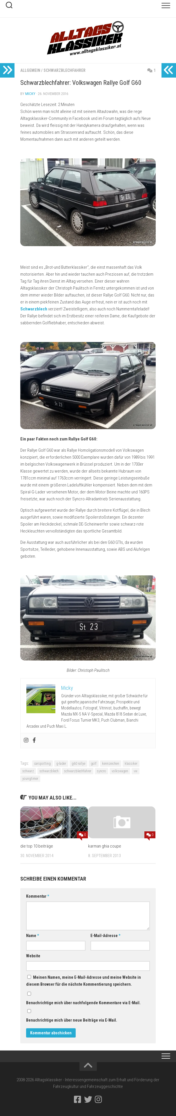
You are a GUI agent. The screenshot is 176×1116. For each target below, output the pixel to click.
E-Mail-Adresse (105, 935)
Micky (30, 94)
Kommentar (37, 896)
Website (33, 956)
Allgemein (30, 70)
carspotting (42, 764)
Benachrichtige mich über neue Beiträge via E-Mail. (71, 1020)
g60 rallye (78, 764)
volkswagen (120, 771)
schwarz (28, 771)
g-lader (61, 764)
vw (135, 771)
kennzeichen (110, 764)
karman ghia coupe (104, 846)
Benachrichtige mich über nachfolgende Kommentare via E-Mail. (83, 1002)
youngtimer (30, 779)
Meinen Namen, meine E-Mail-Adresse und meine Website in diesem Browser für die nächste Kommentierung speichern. (83, 981)
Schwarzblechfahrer (64, 70)
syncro (101, 771)
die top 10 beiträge (36, 846)
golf (94, 764)
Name (32, 935)
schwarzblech (49, 771)
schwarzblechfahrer (77, 771)
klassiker (131, 764)
